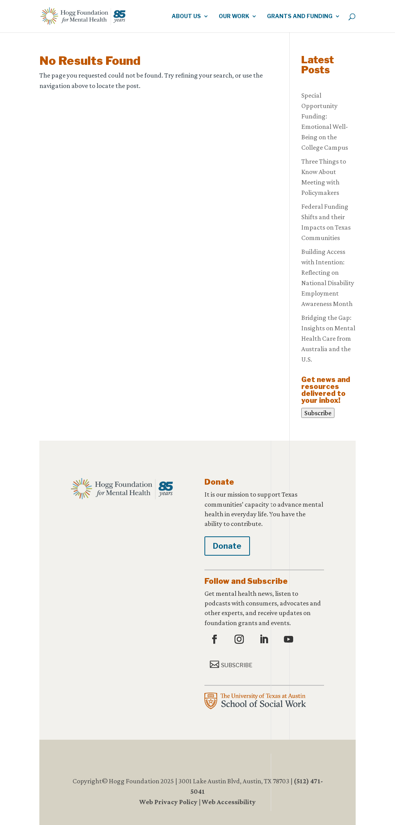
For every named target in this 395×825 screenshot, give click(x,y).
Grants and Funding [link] (300, 16)
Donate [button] (227, 546)
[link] (95, 16)
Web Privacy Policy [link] (168, 802)
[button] (215, 640)
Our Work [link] (234, 16)
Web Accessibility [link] (229, 802)
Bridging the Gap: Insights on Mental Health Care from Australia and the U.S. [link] (328, 338)
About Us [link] (186, 16)
